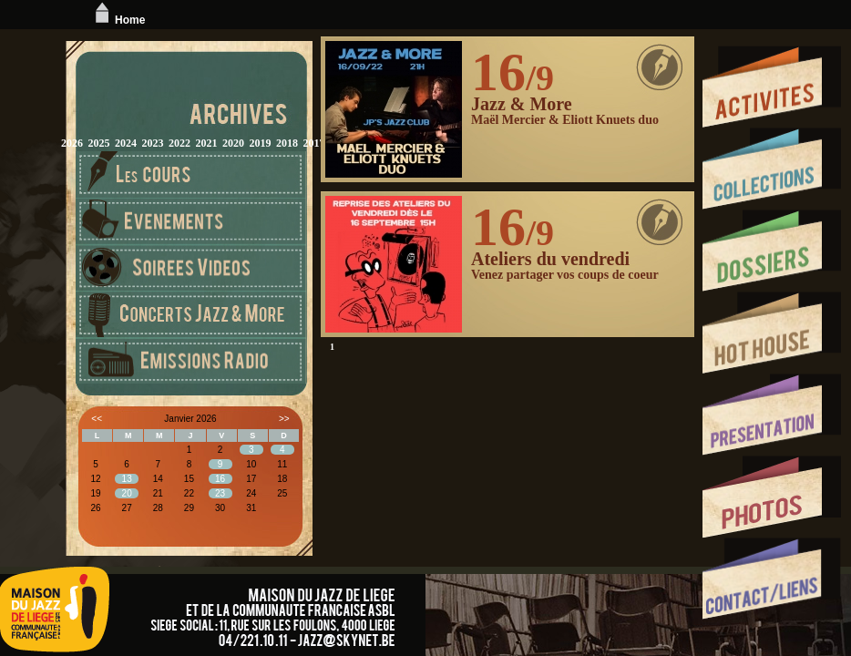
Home (118, 20)
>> (284, 419)
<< (96, 419)
